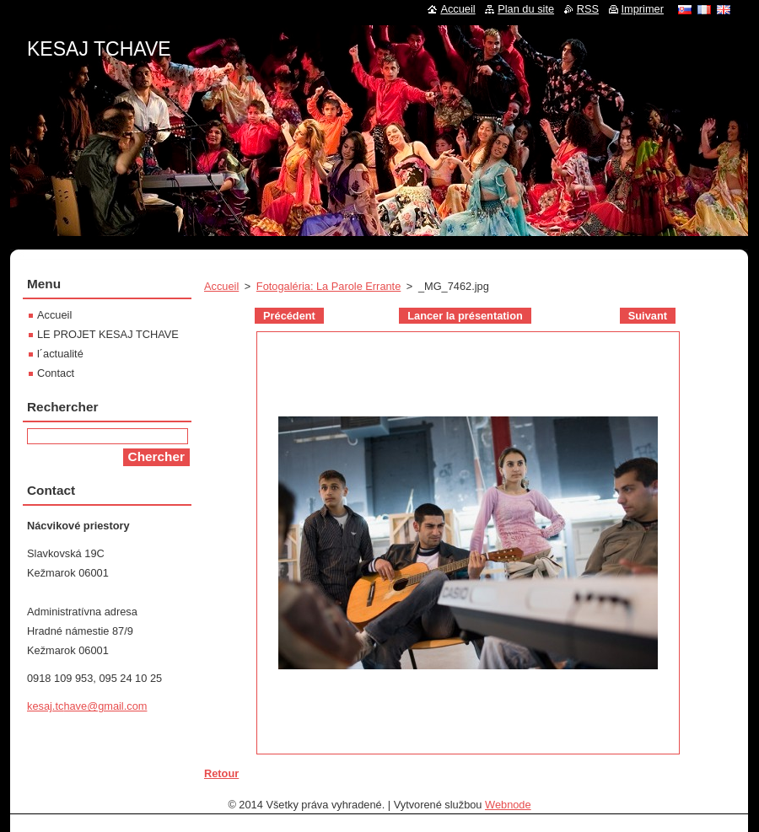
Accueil (221, 286)
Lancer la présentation (465, 315)
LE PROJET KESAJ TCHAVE (108, 334)
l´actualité (60, 353)
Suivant (647, 315)
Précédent (289, 315)
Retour (221, 773)
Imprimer (643, 9)
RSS (588, 9)
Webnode (508, 804)
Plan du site (526, 9)
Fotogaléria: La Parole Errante (328, 286)
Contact (55, 373)
